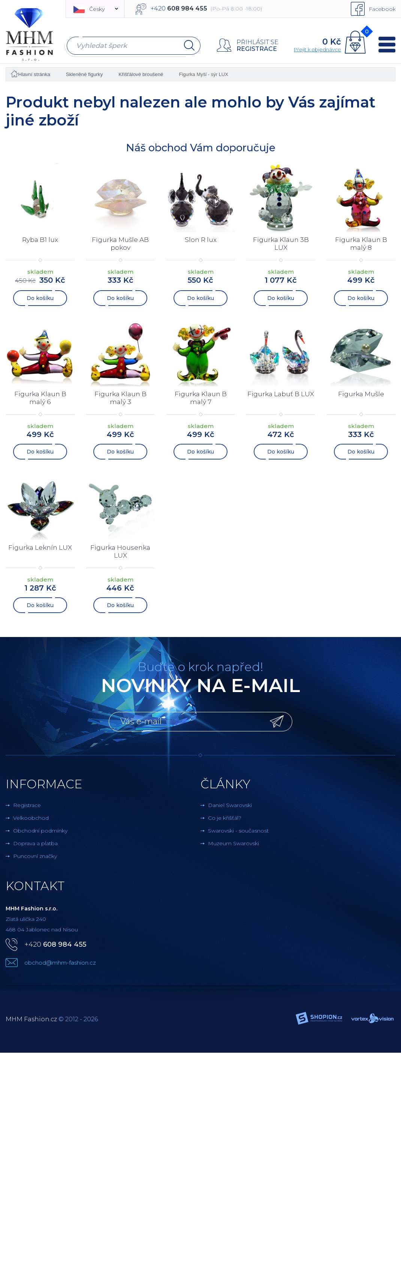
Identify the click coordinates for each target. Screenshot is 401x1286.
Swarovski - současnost (238, 830)
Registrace (256, 48)
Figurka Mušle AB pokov (120, 244)
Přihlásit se (257, 42)
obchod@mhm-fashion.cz (60, 962)
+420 (55, 944)
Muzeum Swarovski (233, 843)
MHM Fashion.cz (31, 1019)
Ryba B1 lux (40, 240)
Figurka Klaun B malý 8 (361, 244)
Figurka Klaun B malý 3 (120, 398)
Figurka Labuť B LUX (281, 398)
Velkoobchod (31, 818)
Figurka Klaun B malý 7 (200, 398)
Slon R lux (200, 240)
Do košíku (40, 298)
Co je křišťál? (224, 818)
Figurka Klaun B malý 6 (40, 398)
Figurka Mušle (361, 394)
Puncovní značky (35, 856)
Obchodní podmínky (40, 830)
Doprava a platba (35, 843)
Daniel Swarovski (230, 805)
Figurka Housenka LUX (120, 551)
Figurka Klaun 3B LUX (280, 244)
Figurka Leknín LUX (40, 547)
